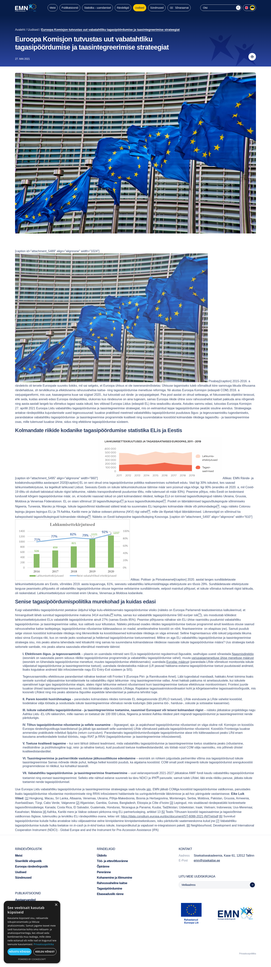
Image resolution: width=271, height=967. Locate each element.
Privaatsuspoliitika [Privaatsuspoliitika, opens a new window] (44, 944)
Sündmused (157, 7)
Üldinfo (102, 855)
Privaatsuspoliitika (247, 953)
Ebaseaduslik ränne (110, 894)
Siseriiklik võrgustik (28, 861)
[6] (220, 825)
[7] (217, 830)
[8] (157, 786)
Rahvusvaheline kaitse (112, 883)
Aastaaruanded (25, 899)
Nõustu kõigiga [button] (19, 951)
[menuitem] (246, 7)
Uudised (139, 7)
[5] (163, 821)
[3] (171, 812)
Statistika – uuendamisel (97, 7)
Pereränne (104, 872)
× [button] (56, 905)
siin (148, 798)
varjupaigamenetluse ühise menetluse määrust (222, 667)
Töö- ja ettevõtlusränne (112, 861)
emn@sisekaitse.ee (207, 860)
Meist (53, 7)
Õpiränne (103, 866)
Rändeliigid (123, 7)
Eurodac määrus (177, 671)
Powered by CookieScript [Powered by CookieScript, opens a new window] (32, 959)
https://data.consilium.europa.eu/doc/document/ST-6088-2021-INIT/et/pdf (169, 825)
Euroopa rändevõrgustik (31, 866)
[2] (77, 812)
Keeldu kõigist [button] (45, 951)
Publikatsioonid (70, 7)
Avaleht (20, 29)
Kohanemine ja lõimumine (114, 877)
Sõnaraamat (179, 8)
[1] (26, 807)
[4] (44, 821)
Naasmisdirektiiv (243, 663)
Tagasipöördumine (109, 888)
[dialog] (32, 932)
